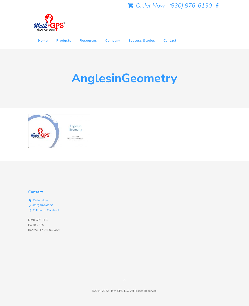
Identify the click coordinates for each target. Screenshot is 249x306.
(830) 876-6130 (190, 6)
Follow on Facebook (44, 210)
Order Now (145, 6)
